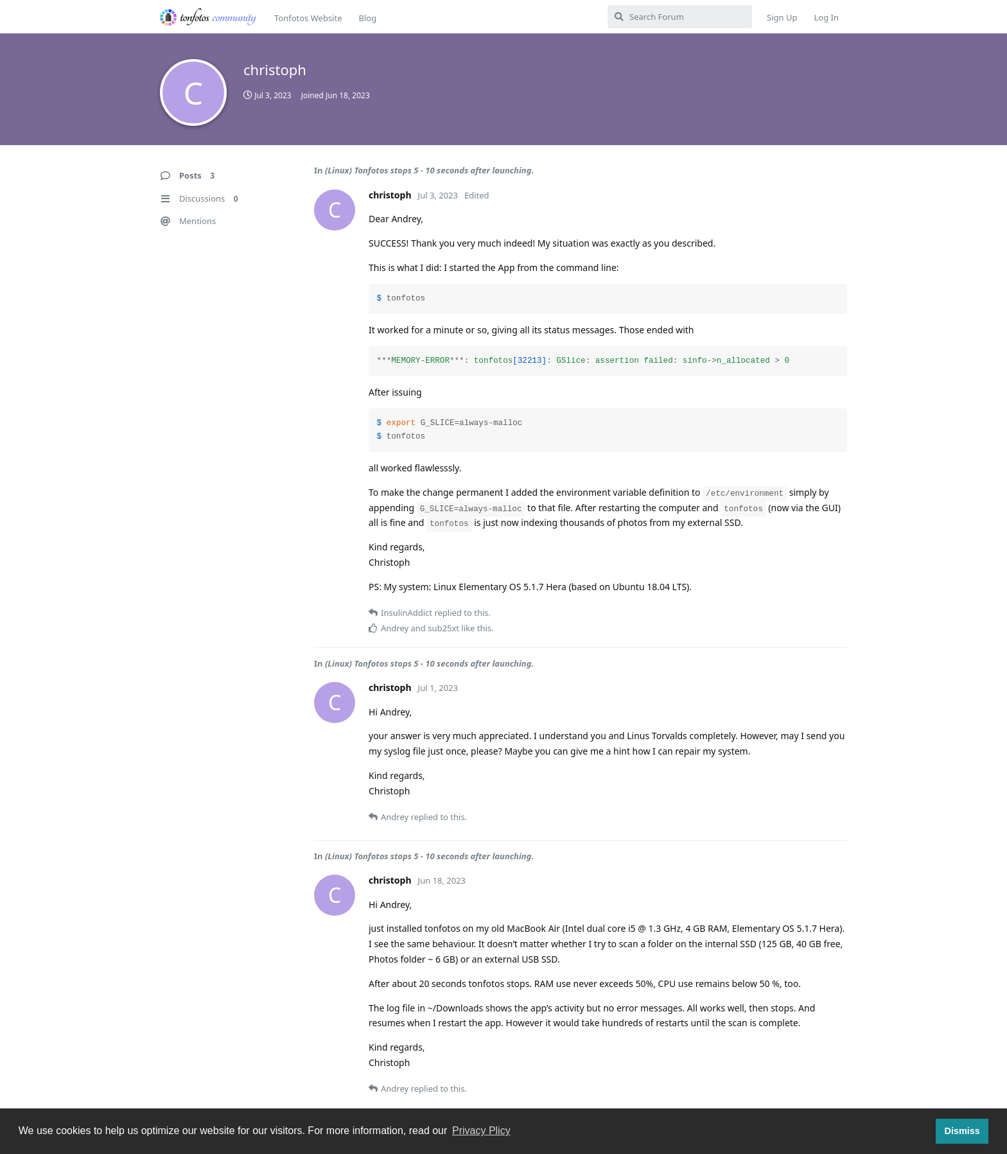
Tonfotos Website (308, 18)
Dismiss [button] (961, 1131)
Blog (367, 18)
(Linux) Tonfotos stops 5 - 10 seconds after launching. (429, 170)
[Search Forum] (680, 16)
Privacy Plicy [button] (481, 1130)
